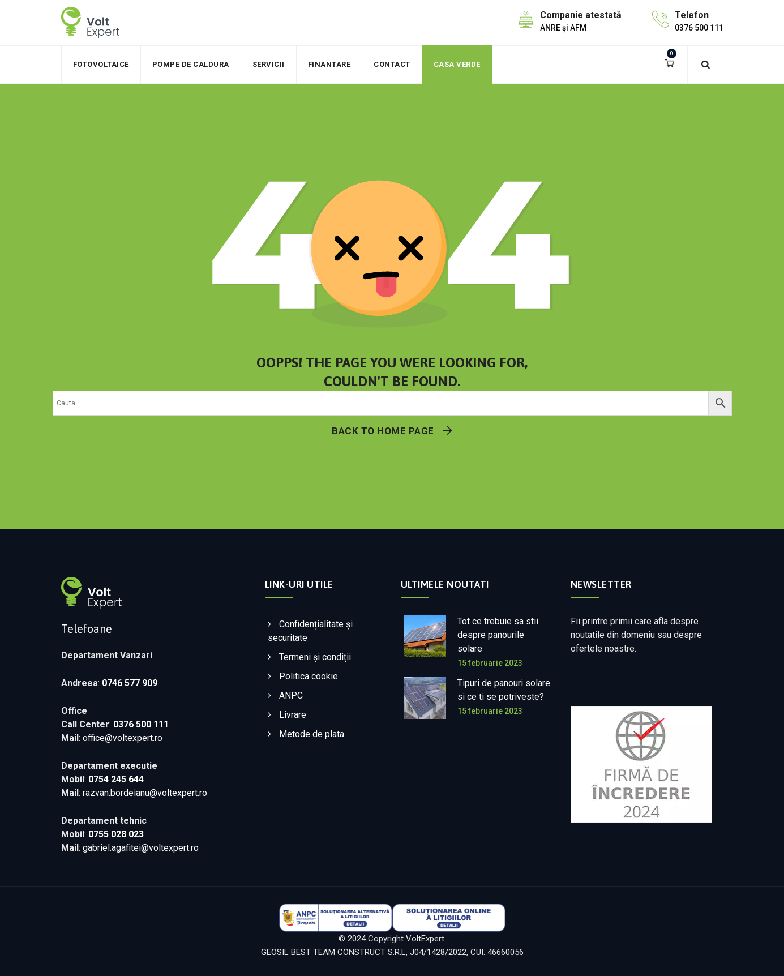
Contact (392, 64)
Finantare (329, 64)
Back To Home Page (383, 430)
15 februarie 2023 (489, 662)
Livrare (292, 714)
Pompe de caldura (190, 64)
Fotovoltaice (101, 64)
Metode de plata (311, 734)
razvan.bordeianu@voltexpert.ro (145, 792)
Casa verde (457, 64)
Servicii (268, 64)
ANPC (291, 695)
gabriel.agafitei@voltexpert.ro (141, 847)
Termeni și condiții (315, 657)
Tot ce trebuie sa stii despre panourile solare (497, 635)
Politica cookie (308, 676)
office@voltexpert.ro (122, 738)
